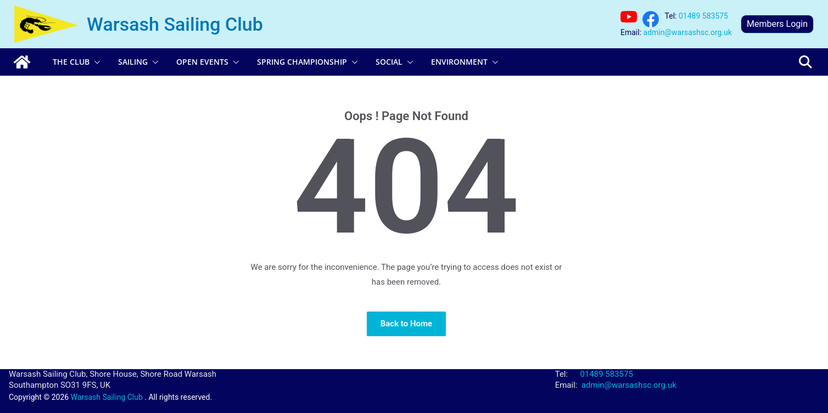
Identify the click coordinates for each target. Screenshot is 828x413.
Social (389, 61)
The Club (71, 61)
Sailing (133, 61)
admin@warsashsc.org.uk (688, 32)
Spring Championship (302, 61)
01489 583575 (703, 16)
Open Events (202, 61)
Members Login (777, 24)
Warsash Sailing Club (175, 24)
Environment (459, 61)
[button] (94, 62)
